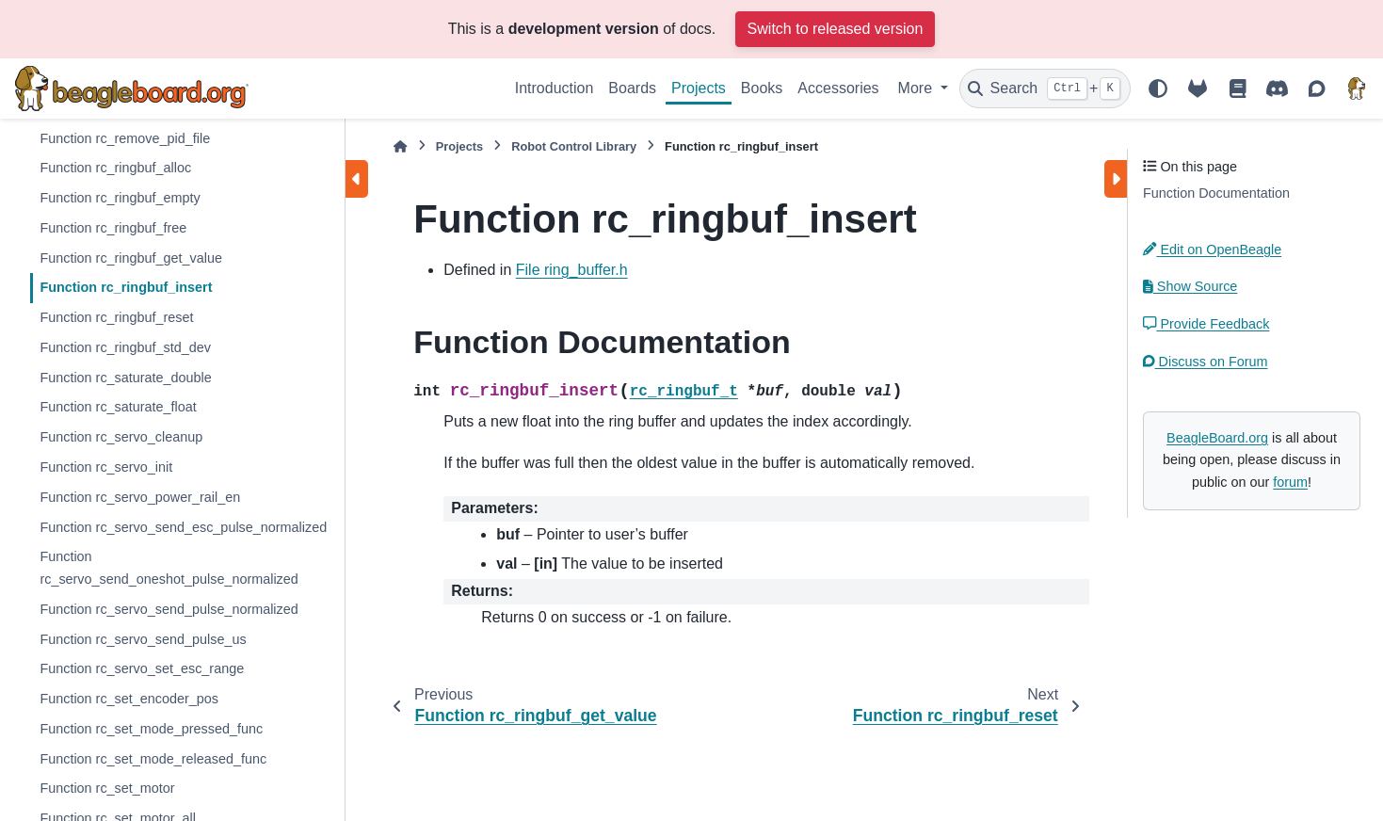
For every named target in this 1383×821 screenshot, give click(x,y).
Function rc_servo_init (106, 467)
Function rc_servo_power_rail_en (140, 497)
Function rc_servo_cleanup (121, 436)
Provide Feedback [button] (1206, 323)
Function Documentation (1216, 193)
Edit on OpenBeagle (1212, 249)
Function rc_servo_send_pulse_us (143, 639)
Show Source (1190, 286)
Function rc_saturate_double (125, 377)
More (917, 88)
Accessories (837, 88)
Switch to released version (836, 29)
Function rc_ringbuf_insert (126, 287)
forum (1290, 482)
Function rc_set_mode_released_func (153, 758)
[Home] (400, 146)
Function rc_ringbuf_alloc (115, 167)
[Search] (1045, 88)
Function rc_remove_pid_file (125, 138)
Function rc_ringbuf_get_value (131, 258)
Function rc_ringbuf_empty (120, 197)
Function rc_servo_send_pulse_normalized (169, 609)
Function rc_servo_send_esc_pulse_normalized (183, 527)
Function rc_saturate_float (118, 406)
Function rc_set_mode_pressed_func (151, 728)
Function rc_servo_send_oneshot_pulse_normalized (169, 568)
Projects (698, 88)
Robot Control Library (573, 146)
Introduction (554, 88)
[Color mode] (1158, 88)
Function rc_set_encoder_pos (129, 698)
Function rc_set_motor (107, 788)
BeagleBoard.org (1217, 437)
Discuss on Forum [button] (1205, 361)
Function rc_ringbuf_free (113, 227)
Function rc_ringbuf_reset (116, 317)
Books (761, 88)
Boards (632, 88)
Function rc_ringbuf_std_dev (125, 347)
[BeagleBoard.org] (1356, 88)
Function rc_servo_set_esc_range (142, 668)
